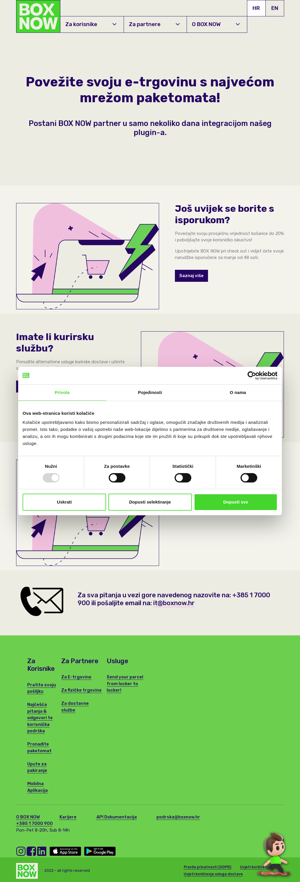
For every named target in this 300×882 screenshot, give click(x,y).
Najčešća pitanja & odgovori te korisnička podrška (40, 717)
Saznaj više (191, 275)
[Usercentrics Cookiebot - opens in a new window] (251, 375)
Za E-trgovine (76, 677)
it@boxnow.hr (174, 603)
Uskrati (64, 501)
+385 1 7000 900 (34, 823)
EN (274, 8)
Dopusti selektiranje (150, 501)
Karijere (67, 817)
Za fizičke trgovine (81, 690)
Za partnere (154, 24)
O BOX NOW (216, 24)
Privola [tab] (62, 392)
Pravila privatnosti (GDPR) (207, 866)
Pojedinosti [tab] (150, 392)
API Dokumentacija (116, 817)
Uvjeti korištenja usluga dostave (213, 873)
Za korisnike (90, 24)
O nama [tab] (238, 392)
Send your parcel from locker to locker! (125, 683)
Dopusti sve (235, 501)
